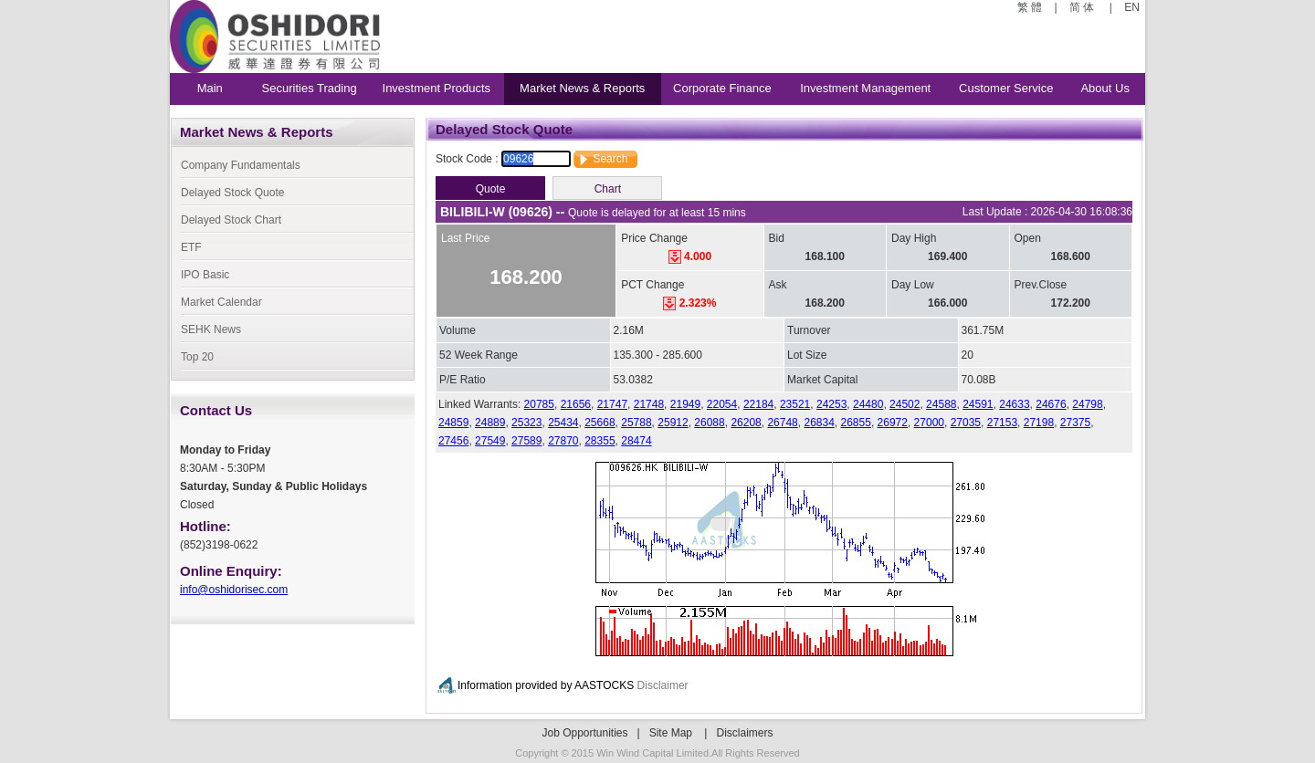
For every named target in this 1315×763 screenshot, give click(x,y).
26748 (782, 422)
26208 (746, 422)
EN (1130, 7)
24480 (868, 404)
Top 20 (197, 356)
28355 (599, 440)
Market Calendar (221, 302)
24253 (831, 404)
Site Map (670, 732)
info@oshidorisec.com (234, 589)
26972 (893, 422)
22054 (722, 404)
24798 (1087, 404)
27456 (453, 440)
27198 (1039, 422)
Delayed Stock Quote (232, 192)
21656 (576, 404)
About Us (1104, 88)
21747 (612, 404)
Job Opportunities (584, 732)
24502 (904, 404)
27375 (1075, 422)
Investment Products (437, 88)
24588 (941, 404)
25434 (563, 422)
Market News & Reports (582, 88)
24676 (1051, 404)
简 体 (1083, 7)
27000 (929, 422)
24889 (490, 422)
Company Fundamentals (240, 165)
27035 (966, 422)
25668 (599, 422)
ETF (191, 247)
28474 (636, 440)
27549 (490, 440)
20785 (539, 404)
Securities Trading (309, 88)
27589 (526, 440)
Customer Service (1006, 88)
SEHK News (211, 329)
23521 (795, 404)
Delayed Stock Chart (231, 220)
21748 (649, 404)
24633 (1014, 404)
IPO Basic (205, 274)
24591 (978, 404)
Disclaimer (663, 685)
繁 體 (1031, 7)
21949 (685, 404)
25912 (673, 422)
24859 (453, 422)
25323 (526, 422)
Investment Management (865, 88)
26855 (856, 422)
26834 (819, 422)
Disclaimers (745, 732)
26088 (709, 422)
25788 (636, 422)
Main (210, 88)
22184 (758, 404)
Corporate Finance (722, 88)
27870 (563, 440)
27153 (1002, 422)
